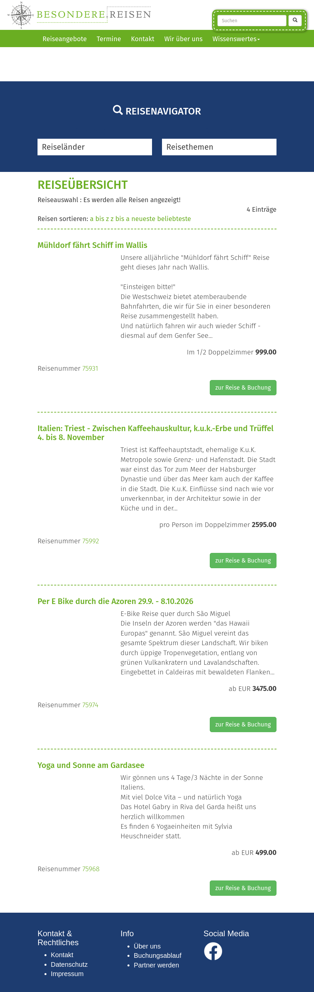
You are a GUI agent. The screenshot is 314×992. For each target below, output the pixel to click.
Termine (109, 39)
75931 (90, 368)
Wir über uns (183, 39)
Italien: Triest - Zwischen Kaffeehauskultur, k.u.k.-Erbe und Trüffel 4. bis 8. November (156, 433)
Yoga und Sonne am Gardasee (91, 765)
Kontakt (142, 39)
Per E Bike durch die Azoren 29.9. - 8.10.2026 (115, 601)
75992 (90, 541)
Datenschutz (69, 964)
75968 (91, 869)
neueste (143, 219)
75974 (90, 705)
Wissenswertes (236, 39)
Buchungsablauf (157, 955)
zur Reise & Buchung (243, 387)
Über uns (147, 946)
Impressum (67, 973)
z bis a (120, 219)
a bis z (99, 219)
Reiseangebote (64, 39)
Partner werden (156, 965)
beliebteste (174, 219)
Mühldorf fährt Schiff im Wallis (92, 245)
